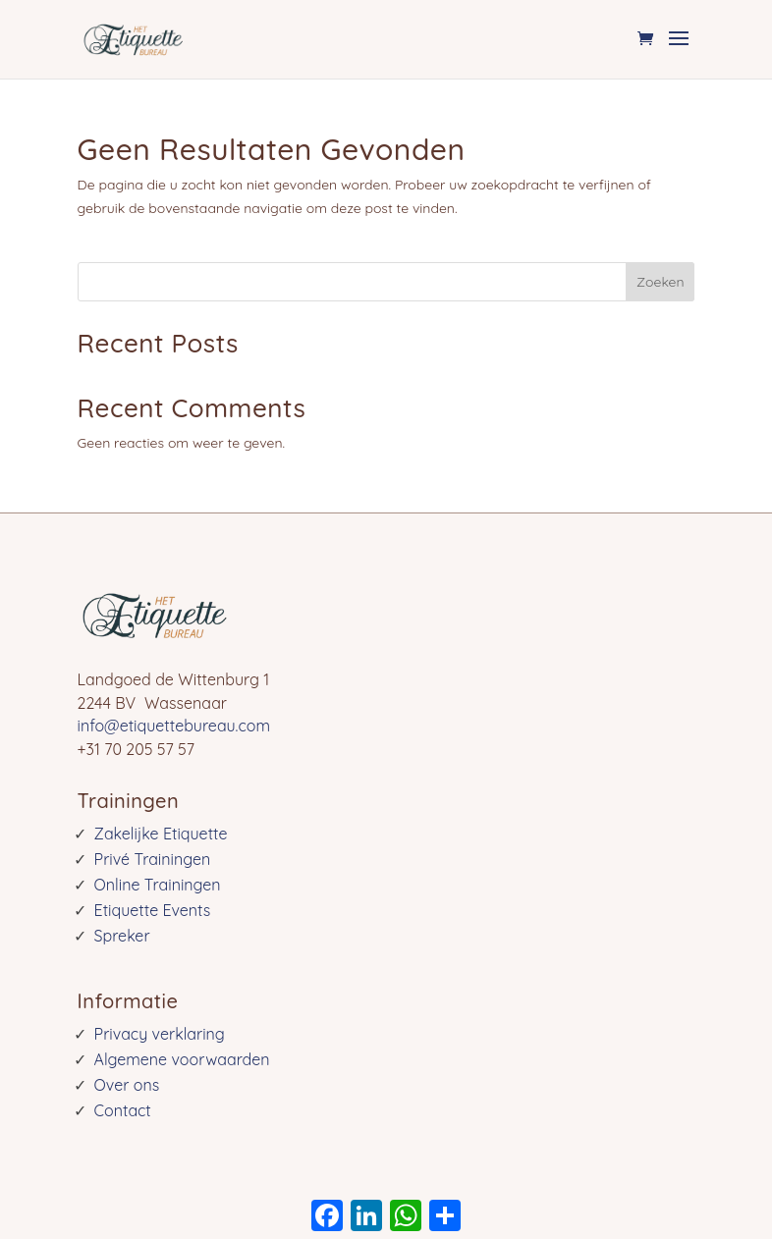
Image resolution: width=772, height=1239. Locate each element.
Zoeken (660, 282)
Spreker (122, 935)
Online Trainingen (157, 884)
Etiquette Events (152, 910)
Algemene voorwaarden (182, 1059)
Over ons (127, 1085)
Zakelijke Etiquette (161, 833)
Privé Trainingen (152, 859)
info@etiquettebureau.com (174, 725)
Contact (122, 1110)
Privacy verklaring (159, 1034)
